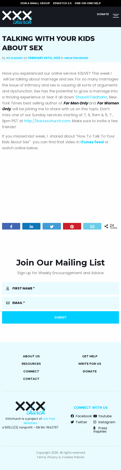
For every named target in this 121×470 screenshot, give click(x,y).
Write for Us (89, 364)
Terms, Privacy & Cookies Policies (60, 457)
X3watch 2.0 (62, 3)
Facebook (81, 416)
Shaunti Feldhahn (91, 97)
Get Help (89, 356)
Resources (31, 364)
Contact (31, 379)
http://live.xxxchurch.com (47, 120)
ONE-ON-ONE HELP (88, 3)
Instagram (104, 422)
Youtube (102, 416)
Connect (31, 371)
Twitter (79, 422)
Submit (60, 317)
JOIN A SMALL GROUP (35, 3)
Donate (103, 14)
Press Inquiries (100, 429)
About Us (31, 356)
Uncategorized (76, 58)
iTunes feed (92, 142)
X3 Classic (14, 58)
